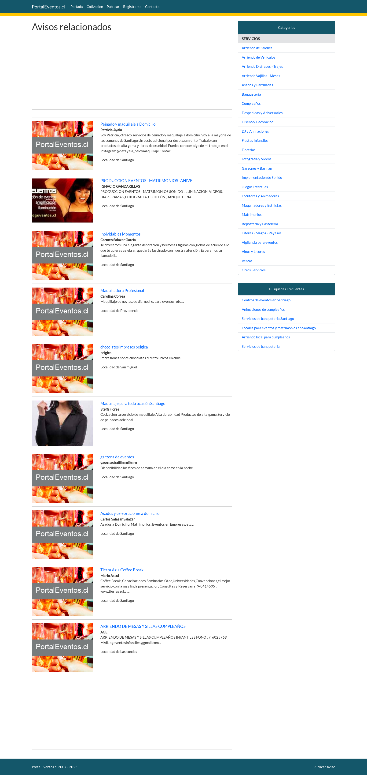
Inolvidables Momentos (120, 234)
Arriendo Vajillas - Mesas (261, 76)
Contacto (152, 6)
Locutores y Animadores (260, 196)
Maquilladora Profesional (122, 290)
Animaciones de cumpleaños (263, 309)
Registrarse (132, 6)
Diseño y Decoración (257, 122)
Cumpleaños (251, 103)
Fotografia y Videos (257, 159)
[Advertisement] (132, 73)
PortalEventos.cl (48, 6)
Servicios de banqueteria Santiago (268, 318)
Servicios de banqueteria (261, 346)
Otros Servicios (254, 270)
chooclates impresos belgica (124, 346)
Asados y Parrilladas (257, 85)
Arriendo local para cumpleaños (266, 337)
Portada (76, 6)
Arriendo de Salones (257, 48)
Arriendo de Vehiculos (258, 57)
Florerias (249, 150)
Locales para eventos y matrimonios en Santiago (279, 328)
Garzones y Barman (257, 168)
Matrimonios (252, 214)
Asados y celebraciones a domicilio (129, 513)
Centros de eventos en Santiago (266, 300)
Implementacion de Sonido (262, 177)
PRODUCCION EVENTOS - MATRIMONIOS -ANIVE (146, 180)
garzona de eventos (117, 456)
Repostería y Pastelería (260, 224)
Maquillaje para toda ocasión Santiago (132, 403)
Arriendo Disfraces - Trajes (262, 66)
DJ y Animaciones (255, 131)
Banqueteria (251, 94)
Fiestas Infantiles (255, 140)
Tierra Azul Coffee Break (121, 569)
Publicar (113, 6)
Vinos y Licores (253, 251)
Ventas (247, 261)
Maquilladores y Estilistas (262, 205)
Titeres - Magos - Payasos (262, 233)
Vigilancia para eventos (260, 242)
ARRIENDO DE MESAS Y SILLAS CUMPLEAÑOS (143, 626)
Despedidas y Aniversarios (262, 113)
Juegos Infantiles (255, 187)
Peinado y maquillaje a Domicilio (127, 124)
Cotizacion (95, 6)
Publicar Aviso (324, 767)
